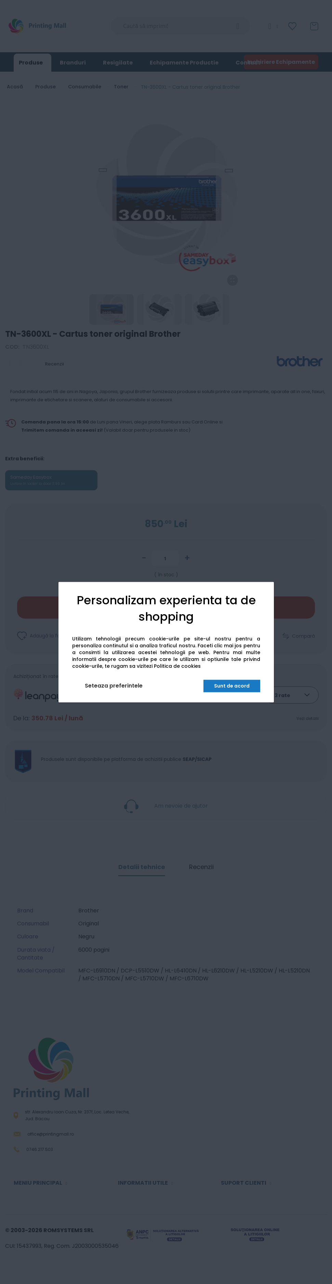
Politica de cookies (177, 666)
